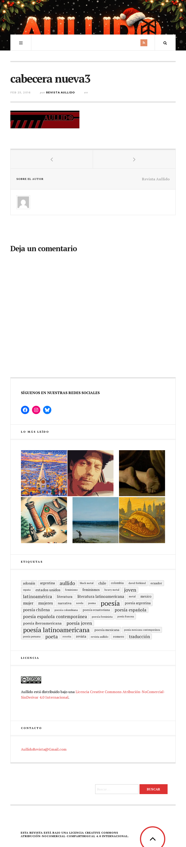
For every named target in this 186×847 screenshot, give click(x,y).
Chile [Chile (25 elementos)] (102, 583)
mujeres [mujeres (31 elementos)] (45, 603)
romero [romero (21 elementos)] (118, 636)
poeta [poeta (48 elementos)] (51, 637)
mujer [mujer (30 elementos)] (28, 603)
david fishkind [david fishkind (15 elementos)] (137, 583)
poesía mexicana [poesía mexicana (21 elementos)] (106, 630)
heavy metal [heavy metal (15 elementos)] (112, 589)
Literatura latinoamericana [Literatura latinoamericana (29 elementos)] (100, 596)
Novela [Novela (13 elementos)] (79, 603)
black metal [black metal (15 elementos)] (86, 583)
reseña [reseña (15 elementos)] (67, 636)
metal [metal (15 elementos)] (132, 596)
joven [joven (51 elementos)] (130, 590)
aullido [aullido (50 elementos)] (67, 583)
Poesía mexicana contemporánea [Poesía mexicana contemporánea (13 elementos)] (142, 629)
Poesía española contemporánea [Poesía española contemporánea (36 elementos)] (55, 616)
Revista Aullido (60, 92)
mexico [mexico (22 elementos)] (145, 596)
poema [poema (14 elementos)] (92, 603)
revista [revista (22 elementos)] (81, 636)
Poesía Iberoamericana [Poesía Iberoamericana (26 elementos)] (42, 623)
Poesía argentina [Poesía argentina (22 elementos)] (138, 603)
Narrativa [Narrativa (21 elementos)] (64, 603)
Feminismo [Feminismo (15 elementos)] (71, 589)
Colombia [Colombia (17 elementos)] (117, 583)
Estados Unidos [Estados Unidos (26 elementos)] (47, 589)
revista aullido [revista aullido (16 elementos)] (99, 636)
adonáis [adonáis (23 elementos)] (29, 583)
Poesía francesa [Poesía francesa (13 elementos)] (125, 616)
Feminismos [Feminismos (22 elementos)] (91, 590)
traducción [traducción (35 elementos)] (139, 636)
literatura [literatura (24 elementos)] (65, 596)
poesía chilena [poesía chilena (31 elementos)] (36, 609)
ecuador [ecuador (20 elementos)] (156, 583)
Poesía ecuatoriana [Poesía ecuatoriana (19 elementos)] (96, 610)
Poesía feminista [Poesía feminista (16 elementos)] (102, 616)
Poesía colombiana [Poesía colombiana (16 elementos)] (66, 610)
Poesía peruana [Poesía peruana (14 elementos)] (32, 636)
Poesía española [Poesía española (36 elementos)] (130, 610)
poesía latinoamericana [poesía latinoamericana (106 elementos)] (56, 630)
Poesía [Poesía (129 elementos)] (110, 603)
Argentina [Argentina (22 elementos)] (47, 583)
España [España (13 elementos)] (27, 589)
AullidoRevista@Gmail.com (44, 749)
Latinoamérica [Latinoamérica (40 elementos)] (37, 596)
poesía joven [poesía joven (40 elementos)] (79, 623)
